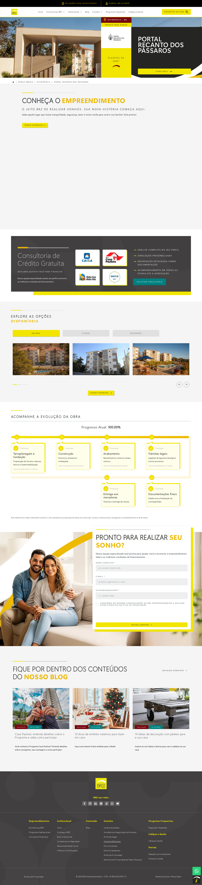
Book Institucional (64, 836)
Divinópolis (42, 82)
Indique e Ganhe (136, 12)
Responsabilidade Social (67, 846)
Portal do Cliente (156, 858)
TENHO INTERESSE (34, 125)
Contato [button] (96, 12)
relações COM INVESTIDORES (79, 3)
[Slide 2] (20, 384)
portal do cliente (117, 3)
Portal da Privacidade (113, 855)
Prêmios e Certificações (67, 850)
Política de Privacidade (33, 876)
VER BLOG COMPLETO (174, 670)
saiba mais (164, 71)
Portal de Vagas (110, 836)
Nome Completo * (106, 563)
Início (40, 12)
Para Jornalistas (110, 846)
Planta (86, 333)
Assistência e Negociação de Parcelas (120, 832)
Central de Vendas (111, 827)
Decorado (136, 333)
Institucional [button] (74, 12)
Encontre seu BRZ (176, 12)
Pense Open (176, 876)
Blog (87, 12)
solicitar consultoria (150, 282)
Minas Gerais (25, 82)
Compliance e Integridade (68, 841)
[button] (55, 12)
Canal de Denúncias (112, 841)
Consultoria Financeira (38, 836)
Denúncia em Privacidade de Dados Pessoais (123, 859)
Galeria (36, 333)
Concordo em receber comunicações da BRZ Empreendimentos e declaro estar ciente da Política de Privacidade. (142, 604)
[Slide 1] (15, 384)
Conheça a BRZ (63, 832)
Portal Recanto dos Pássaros (69, 82)
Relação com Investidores (160, 854)
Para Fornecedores (112, 850)
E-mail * (100, 576)
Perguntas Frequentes (115, 12)
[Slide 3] (25, 384)
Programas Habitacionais (40, 832)
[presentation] (117, 614)
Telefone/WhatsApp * (108, 590)
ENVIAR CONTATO (141, 624)
